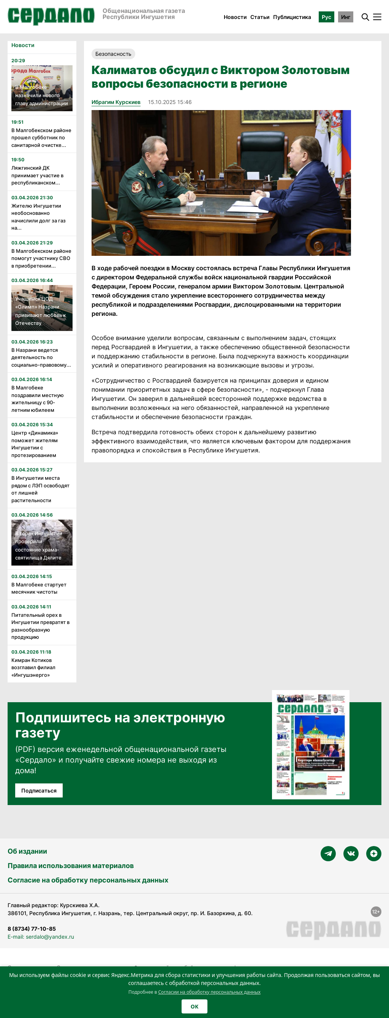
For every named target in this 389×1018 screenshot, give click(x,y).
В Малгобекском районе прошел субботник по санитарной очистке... (41, 137)
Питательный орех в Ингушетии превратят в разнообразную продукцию (40, 626)
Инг (345, 17)
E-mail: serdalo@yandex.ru (41, 936)
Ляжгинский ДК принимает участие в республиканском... (37, 175)
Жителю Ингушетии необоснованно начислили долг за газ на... (38, 217)
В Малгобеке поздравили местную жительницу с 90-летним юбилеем (37, 399)
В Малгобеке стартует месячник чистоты (38, 588)
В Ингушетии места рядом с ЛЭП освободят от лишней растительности (40, 489)
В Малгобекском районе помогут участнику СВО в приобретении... (41, 258)
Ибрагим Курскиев (116, 102)
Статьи (259, 17)
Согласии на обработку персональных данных (209, 992)
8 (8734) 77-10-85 (32, 928)
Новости (235, 17)
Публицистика (292, 17)
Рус (326, 17)
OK (194, 1006)
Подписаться (39, 790)
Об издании (27, 851)
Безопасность (113, 53)
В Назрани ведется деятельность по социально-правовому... (41, 357)
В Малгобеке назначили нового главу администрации (41, 95)
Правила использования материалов (71, 866)
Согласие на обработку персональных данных (88, 880)
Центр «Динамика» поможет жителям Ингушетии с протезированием (34, 444)
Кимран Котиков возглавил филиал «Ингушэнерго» (33, 667)
